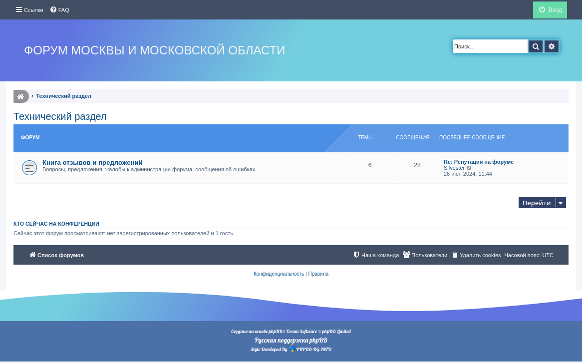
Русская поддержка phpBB (291, 340)
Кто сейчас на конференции (56, 224)
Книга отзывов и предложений (92, 162)
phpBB (275, 331)
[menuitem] (59, 10)
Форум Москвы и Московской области (154, 50)
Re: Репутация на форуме (479, 162)
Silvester (454, 168)
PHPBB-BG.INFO (310, 348)
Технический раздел (60, 116)
